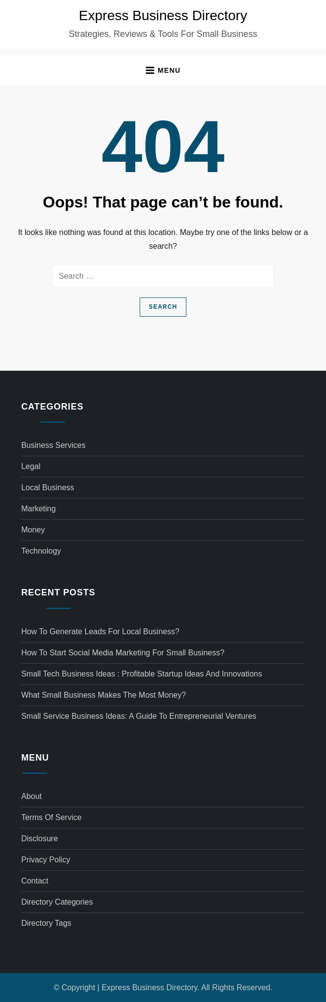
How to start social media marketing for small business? (122, 652)
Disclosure (39, 838)
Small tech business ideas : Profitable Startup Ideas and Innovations (141, 674)
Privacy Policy (45, 859)
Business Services (53, 445)
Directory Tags (46, 923)
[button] (163, 70)
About (31, 796)
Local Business (47, 487)
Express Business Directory (163, 15)
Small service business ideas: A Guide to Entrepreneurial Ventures (138, 716)
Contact (34, 881)
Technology (41, 551)
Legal (30, 466)
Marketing (38, 508)
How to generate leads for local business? (100, 631)
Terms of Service (51, 817)
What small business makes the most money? (103, 695)
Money (33, 530)
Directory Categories (57, 902)
